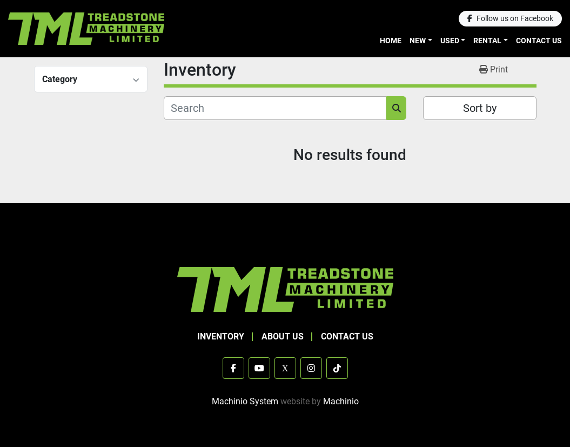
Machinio (341, 401)
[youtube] (259, 368)
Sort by (480, 108)
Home (390, 40)
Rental (487, 40)
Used (449, 40)
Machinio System (245, 401)
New (418, 40)
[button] (421, 40)
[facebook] (510, 18)
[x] (285, 368)
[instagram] (311, 368)
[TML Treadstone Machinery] (285, 289)
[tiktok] (337, 368)
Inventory (220, 336)
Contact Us (539, 40)
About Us (282, 336)
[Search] (275, 108)
